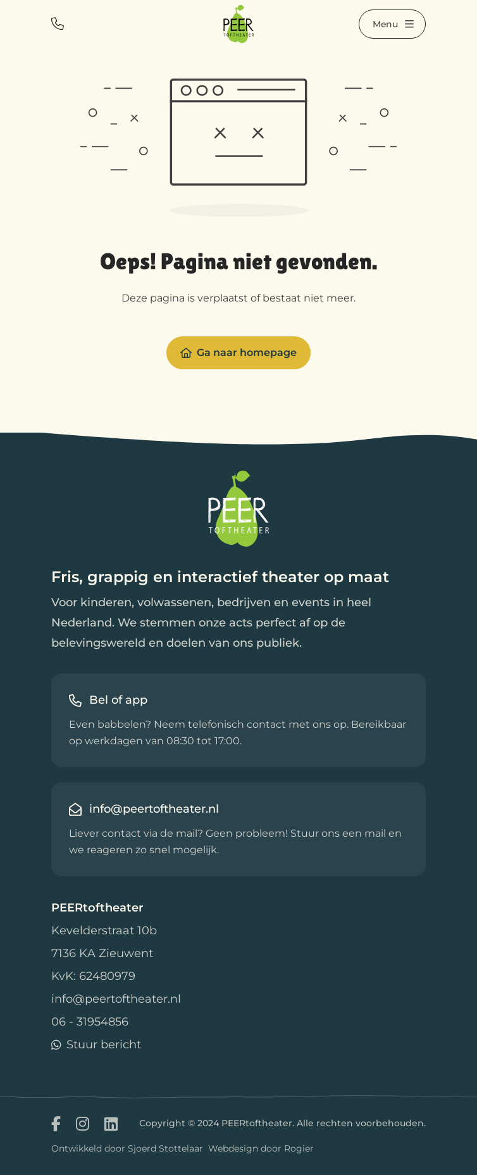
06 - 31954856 (89, 1022)
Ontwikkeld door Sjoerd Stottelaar (127, 1148)
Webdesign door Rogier (261, 1148)
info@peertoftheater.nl (116, 999)
